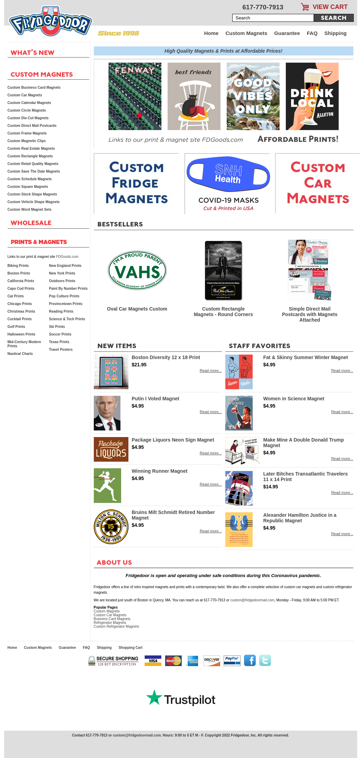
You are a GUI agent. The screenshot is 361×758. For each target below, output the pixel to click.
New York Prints (62, 273)
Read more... (211, 370)
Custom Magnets (246, 33)
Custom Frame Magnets (27, 133)
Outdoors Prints (62, 281)
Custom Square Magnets (28, 187)
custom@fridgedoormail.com (252, 600)
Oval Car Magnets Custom (137, 309)
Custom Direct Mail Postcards (32, 126)
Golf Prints (16, 327)
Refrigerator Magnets (110, 623)
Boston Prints (19, 273)
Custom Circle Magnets (27, 110)
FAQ (312, 33)
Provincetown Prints (66, 304)
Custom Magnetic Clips (27, 141)
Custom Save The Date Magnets (34, 171)
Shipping (335, 33)
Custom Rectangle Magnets (30, 156)
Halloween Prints (22, 334)
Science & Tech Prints (67, 319)
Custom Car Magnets (110, 615)
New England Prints (65, 266)
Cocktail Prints (20, 319)
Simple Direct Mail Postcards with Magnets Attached (309, 314)
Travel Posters (61, 349)
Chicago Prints (20, 304)
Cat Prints (16, 296)
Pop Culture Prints (64, 296)
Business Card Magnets (112, 619)
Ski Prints (57, 327)
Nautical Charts (20, 354)
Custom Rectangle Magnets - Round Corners (223, 311)
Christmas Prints (21, 311)
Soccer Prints (60, 334)
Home (211, 33)
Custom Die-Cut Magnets (28, 118)
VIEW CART (330, 6)
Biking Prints (18, 266)
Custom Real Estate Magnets (31, 148)
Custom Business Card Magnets (34, 87)
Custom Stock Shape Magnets (32, 194)
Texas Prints (59, 342)
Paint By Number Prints (68, 288)
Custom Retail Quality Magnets (33, 164)
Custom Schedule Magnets (30, 179)
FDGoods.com (67, 257)
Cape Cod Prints (21, 288)
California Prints (21, 281)
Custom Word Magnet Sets (30, 209)
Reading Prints (61, 311)
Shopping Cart (131, 648)
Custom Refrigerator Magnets (116, 626)
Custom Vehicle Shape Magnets (34, 202)
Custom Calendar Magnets (29, 103)
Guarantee (287, 33)
